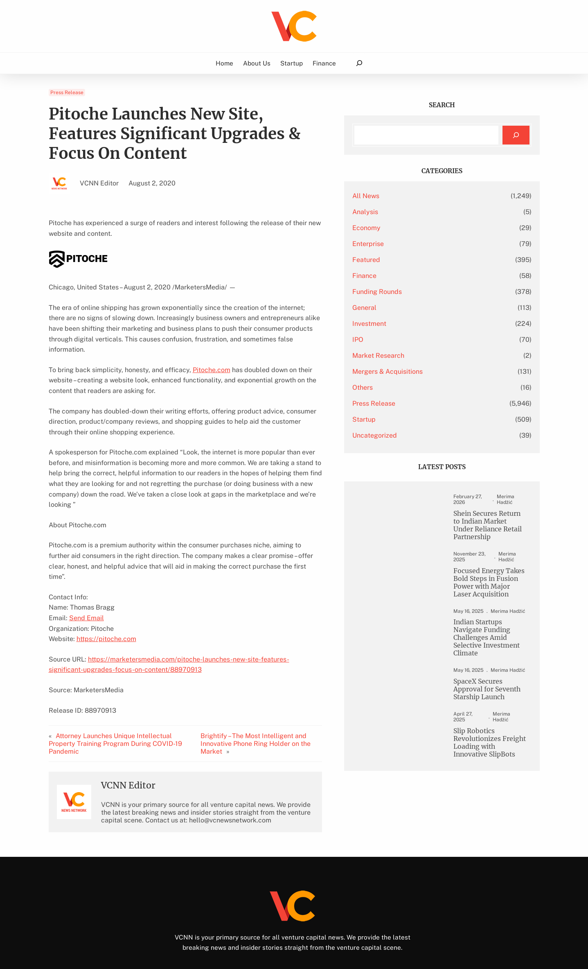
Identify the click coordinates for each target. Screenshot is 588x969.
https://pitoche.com (106, 607)
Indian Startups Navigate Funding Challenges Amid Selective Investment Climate (484, 631)
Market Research (418, 355)
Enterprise (407, 244)
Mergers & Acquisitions (427, 371)
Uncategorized (414, 435)
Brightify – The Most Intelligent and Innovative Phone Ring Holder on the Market (290, 708)
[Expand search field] (359, 63)
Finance (404, 276)
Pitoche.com (211, 359)
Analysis (404, 212)
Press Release (66, 92)
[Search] (515, 135)
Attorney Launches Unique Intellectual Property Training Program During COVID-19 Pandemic (124, 708)
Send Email (86, 586)
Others (402, 387)
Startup (403, 419)
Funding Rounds (416, 292)
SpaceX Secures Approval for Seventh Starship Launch (478, 680)
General (404, 308)
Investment (409, 324)
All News (405, 196)
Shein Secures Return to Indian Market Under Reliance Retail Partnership (482, 520)
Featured (405, 260)
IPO (397, 339)
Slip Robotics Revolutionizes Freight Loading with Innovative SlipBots (483, 729)
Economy (406, 228)
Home (224, 63)
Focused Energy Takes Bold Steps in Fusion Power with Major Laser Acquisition (482, 578)
